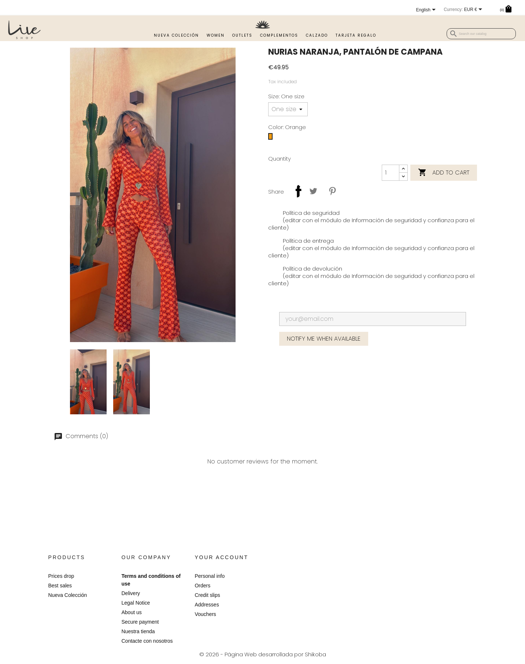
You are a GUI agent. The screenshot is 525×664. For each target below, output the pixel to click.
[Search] (481, 33)
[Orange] (270, 138)
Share (294, 191)
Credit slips (207, 595)
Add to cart (443, 172)
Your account (221, 557)
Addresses (207, 605)
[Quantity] (390, 173)
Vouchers (205, 614)
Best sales (60, 585)
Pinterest (332, 191)
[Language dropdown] (400, 10)
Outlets (242, 35)
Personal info (210, 576)
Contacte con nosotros (147, 641)
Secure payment (140, 622)
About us (131, 612)
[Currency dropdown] (447, 9)
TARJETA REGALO (356, 35)
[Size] (288, 109)
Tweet (313, 191)
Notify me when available (324, 338)
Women (216, 35)
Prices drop (61, 576)
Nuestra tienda (138, 631)
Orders (202, 585)
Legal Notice (135, 603)
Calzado (317, 35)
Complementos (279, 35)
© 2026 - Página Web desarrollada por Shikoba (262, 654)
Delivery (130, 593)
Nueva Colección (176, 35)
